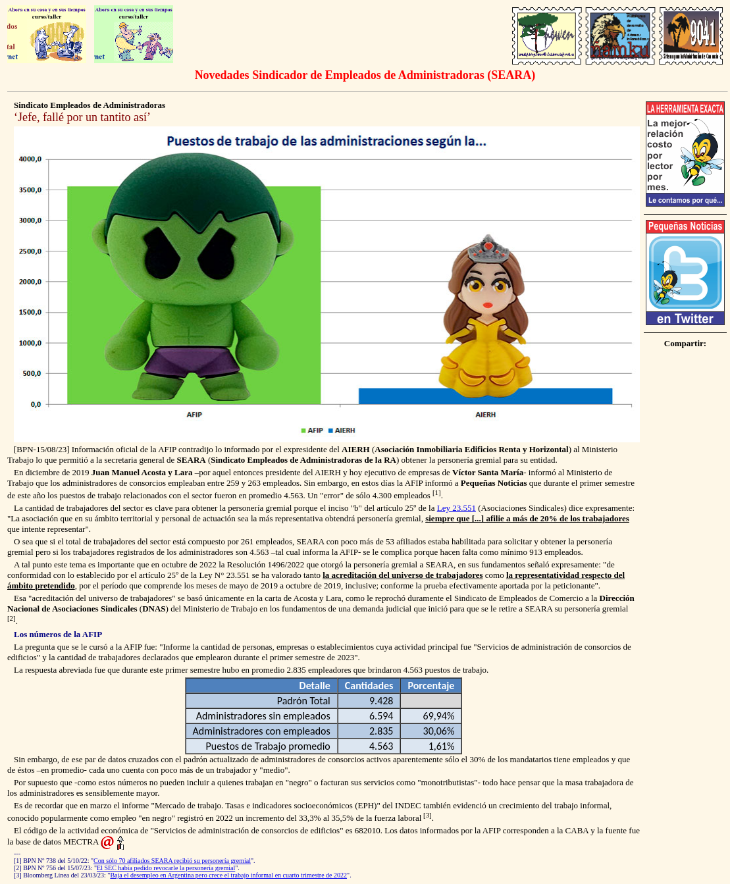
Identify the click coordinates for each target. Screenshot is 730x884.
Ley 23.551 (456, 508)
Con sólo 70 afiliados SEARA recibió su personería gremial (172, 860)
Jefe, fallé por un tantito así (82, 117)
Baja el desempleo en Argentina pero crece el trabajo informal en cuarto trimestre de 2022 (228, 875)
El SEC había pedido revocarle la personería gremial (166, 867)
